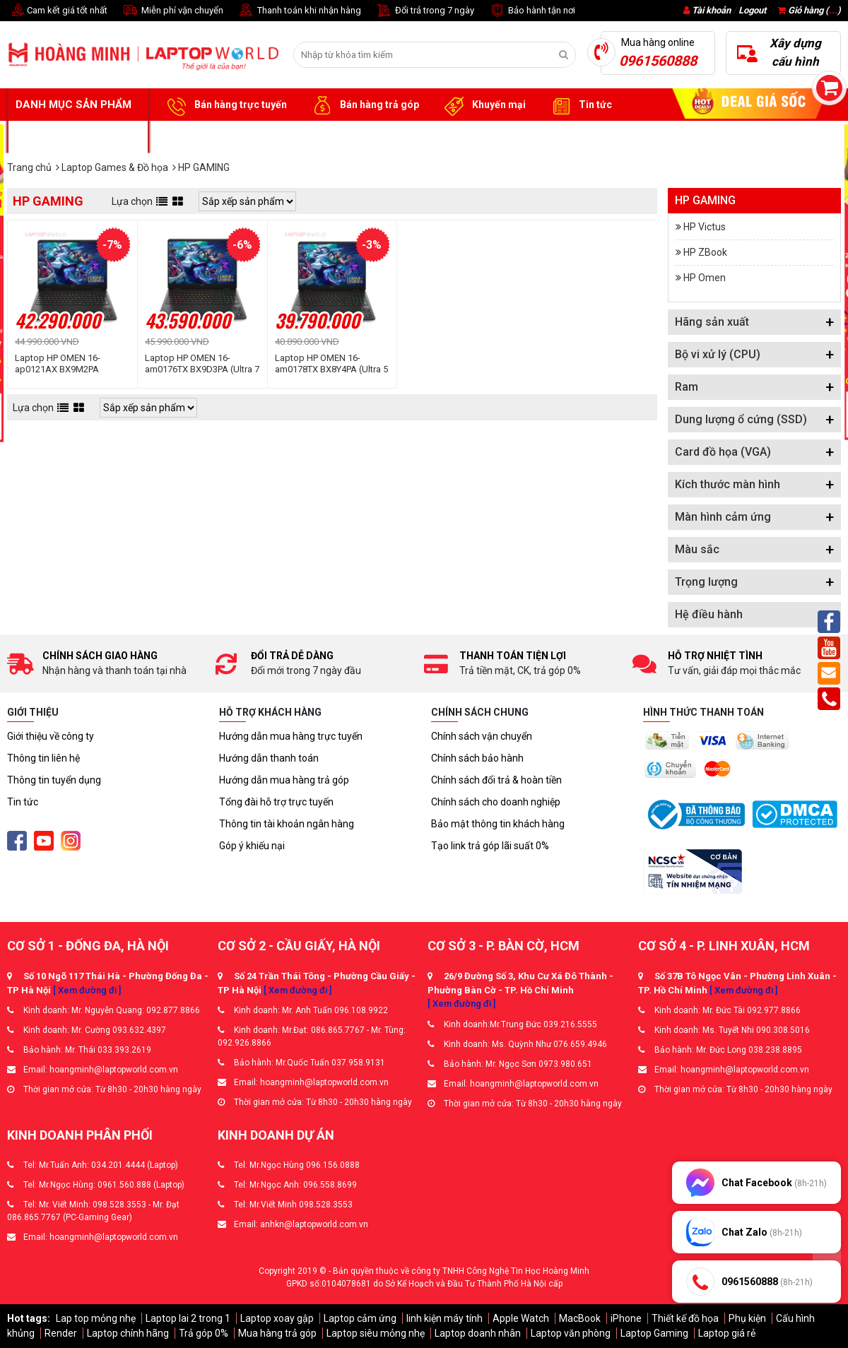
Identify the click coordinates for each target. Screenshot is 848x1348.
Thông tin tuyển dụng (54, 780)
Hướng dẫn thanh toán (269, 758)
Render (61, 1333)
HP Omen (704, 277)
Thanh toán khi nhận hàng (299, 11)
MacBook (580, 1318)
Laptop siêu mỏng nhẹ (375, 1333)
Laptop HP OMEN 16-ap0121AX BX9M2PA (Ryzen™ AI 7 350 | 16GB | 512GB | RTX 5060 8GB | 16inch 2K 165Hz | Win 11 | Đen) (68, 364)
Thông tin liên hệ (43, 758)
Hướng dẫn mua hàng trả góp (284, 780)
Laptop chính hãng (128, 1333)
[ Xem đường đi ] (87, 990)
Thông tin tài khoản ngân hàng (286, 823)
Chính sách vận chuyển (481, 736)
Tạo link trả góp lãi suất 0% (490, 845)
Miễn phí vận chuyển (172, 11)
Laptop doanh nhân (478, 1333)
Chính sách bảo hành (477, 758)
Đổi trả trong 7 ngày (424, 11)
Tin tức (579, 105)
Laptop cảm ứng (360, 1318)
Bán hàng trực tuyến (225, 105)
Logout (752, 10)
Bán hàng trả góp (363, 105)
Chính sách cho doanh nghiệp (495, 802)
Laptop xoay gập (277, 1318)
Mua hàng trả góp (277, 1333)
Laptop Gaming (654, 1333)
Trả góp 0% (203, 1333)
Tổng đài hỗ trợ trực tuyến (276, 802)
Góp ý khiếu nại (252, 845)
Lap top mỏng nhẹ (96, 1318)
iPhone (626, 1318)
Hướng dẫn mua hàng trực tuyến (291, 736)
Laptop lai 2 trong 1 (188, 1318)
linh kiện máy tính (444, 1318)
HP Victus (704, 226)
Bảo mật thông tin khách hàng (498, 823)
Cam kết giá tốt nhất (57, 11)
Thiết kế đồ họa (685, 1318)
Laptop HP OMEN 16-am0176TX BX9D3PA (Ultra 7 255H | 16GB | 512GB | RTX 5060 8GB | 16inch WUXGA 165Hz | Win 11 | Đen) (202, 364)
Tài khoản (711, 10)
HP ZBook (705, 252)
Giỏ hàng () (809, 10)
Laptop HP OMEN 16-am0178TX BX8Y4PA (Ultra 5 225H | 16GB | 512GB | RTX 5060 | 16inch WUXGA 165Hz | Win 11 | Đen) (331, 364)
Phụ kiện (747, 1318)
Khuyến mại (483, 105)
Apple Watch (521, 1318)
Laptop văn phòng (571, 1333)
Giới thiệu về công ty (50, 736)
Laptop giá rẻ (726, 1333)
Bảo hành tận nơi (531, 11)
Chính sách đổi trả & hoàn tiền (496, 780)
